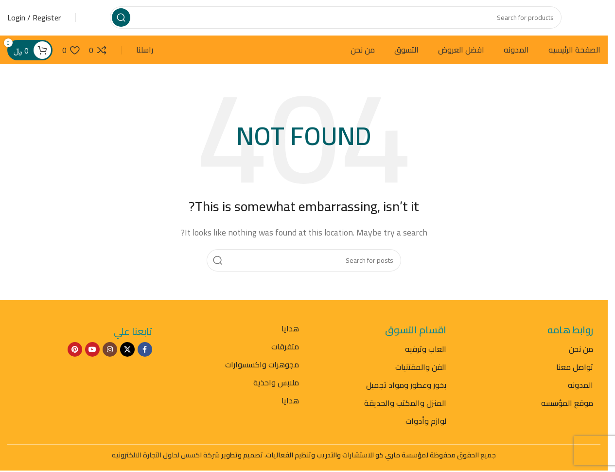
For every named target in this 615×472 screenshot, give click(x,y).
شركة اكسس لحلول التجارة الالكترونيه (166, 464)
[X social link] (127, 359)
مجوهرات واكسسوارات (262, 374)
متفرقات (285, 356)
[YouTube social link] (92, 359)
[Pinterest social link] (75, 359)
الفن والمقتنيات (420, 376)
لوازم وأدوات (425, 430)
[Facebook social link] (145, 359)
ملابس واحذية (276, 391)
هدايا (290, 338)
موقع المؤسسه (567, 412)
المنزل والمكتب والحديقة (405, 412)
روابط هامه (570, 339)
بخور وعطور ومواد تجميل (406, 394)
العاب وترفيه (425, 358)
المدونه (580, 394)
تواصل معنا (574, 376)
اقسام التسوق (415, 339)
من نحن (581, 358)
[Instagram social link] (110, 359)
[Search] (336, 22)
